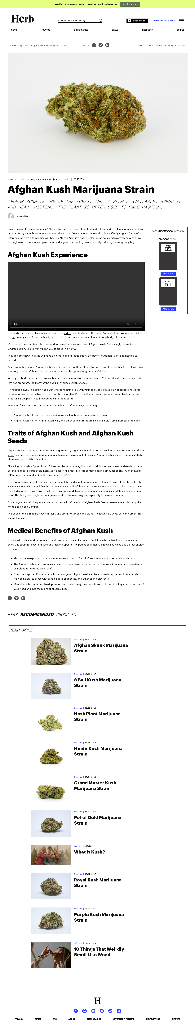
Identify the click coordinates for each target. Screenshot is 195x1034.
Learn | (78, 846)
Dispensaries (81, 30)
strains (22, 179)
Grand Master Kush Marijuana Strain (95, 786)
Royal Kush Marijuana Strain (98, 883)
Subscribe (136, 20)
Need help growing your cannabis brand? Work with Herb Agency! (86, 4)
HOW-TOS (45, 30)
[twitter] (100, 45)
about (71, 1019)
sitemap (176, 1019)
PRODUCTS (147, 30)
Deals (115, 30)
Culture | (79, 943)
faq (55, 1019)
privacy (19, 1019)
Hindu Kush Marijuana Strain (98, 751)
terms (38, 1019)
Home (10, 179)
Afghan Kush (15, 450)
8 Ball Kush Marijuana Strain (97, 683)
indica (67, 332)
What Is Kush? (89, 852)
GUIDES (180, 30)
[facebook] (94, 45)
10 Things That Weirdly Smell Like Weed (99, 952)
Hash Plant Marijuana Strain (97, 717)
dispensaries (94, 1019)
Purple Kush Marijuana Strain (99, 917)
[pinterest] (107, 45)
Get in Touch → (130, 4)
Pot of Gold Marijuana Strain (97, 820)
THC (121, 470)
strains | (79, 639)
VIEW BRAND (168, 273)
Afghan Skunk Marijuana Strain (101, 648)
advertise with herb (164, 21)
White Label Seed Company (24, 506)
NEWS (14, 30)
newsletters (153, 1019)
